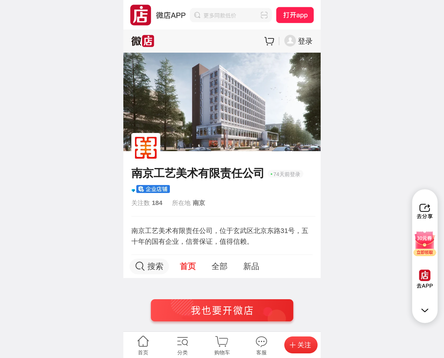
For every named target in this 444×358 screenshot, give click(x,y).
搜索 (149, 266)
